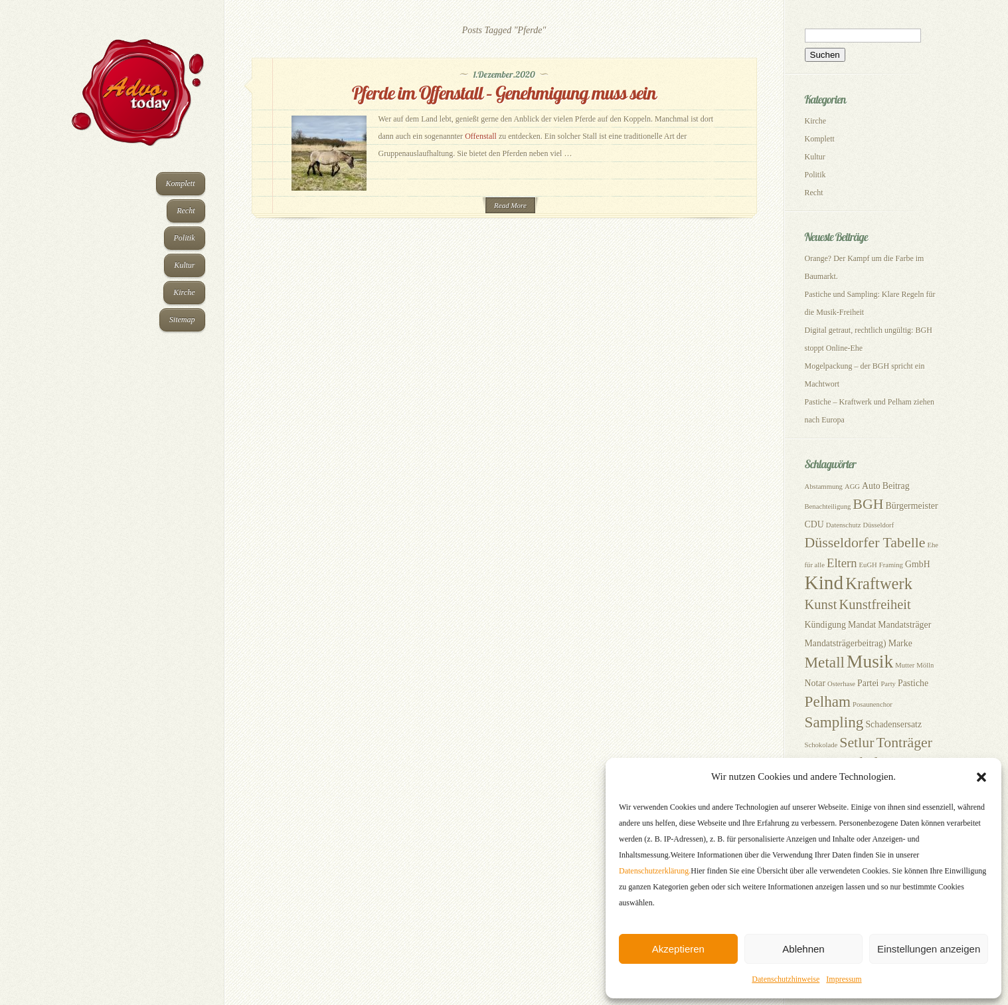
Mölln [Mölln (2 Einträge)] (925, 665)
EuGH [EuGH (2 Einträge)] (868, 565)
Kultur (184, 265)
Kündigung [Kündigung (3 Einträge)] (825, 625)
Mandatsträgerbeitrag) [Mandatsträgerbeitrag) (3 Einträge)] (845, 643)
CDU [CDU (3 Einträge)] (814, 524)
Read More (510, 205)
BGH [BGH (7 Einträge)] (868, 504)
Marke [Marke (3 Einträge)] (900, 643)
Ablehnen (803, 949)
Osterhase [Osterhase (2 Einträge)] (841, 683)
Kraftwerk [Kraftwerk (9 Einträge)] (878, 584)
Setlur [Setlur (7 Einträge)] (856, 743)
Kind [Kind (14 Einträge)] (824, 582)
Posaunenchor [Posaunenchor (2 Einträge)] (872, 704)
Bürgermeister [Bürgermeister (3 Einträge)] (912, 506)
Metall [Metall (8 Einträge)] (825, 662)
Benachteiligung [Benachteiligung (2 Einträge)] (828, 506)
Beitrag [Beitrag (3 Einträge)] (896, 486)
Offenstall (481, 136)
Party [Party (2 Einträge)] (888, 683)
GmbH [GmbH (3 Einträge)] (917, 564)
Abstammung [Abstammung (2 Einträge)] (824, 486)
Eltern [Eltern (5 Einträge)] (842, 563)
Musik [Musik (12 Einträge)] (870, 662)
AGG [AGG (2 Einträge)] (852, 486)
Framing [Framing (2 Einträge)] (891, 565)
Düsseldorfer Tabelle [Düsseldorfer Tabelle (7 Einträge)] (865, 543)
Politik (184, 237)
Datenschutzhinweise (785, 979)
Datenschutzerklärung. (655, 870)
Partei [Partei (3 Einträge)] (868, 683)
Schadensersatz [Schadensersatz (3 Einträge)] (893, 724)
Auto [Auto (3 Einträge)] (871, 486)
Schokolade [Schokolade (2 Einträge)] (821, 745)
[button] (981, 777)
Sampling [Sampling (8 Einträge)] (834, 722)
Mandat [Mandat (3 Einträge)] (862, 625)
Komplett (180, 183)
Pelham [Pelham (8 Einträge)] (828, 701)
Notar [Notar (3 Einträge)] (815, 683)
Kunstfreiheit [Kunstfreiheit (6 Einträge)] (875, 604)
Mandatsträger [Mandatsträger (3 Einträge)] (904, 625)
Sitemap (182, 319)
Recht (186, 210)
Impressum (843, 979)
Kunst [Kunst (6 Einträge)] (821, 604)
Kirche (184, 292)
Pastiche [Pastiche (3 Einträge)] (913, 683)
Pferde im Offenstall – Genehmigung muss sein (504, 92)
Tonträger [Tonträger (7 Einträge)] (904, 743)
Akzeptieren (678, 949)
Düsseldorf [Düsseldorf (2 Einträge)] (878, 525)
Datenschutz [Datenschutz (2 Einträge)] (843, 525)
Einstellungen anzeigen (928, 949)
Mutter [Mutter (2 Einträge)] (904, 665)
